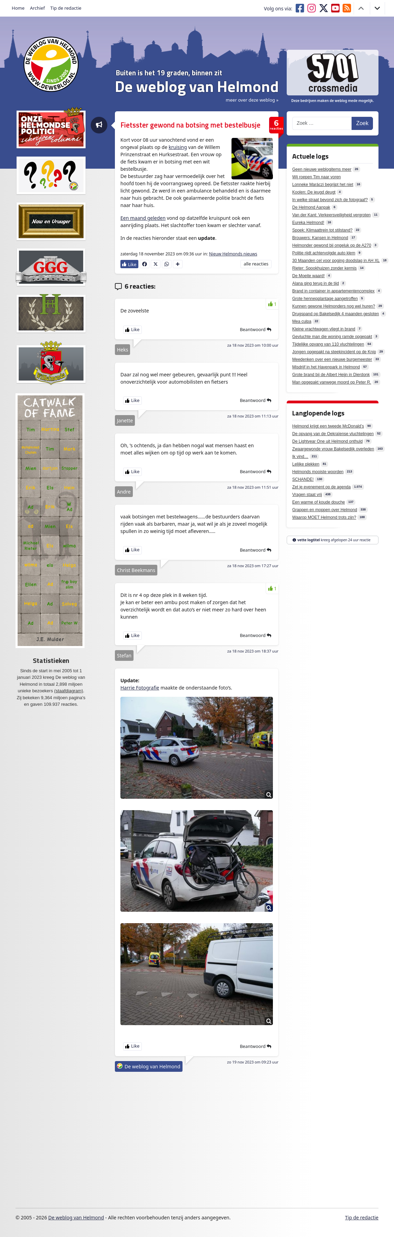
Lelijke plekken (305, 464)
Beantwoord (255, 329)
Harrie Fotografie (139, 687)
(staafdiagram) (68, 690)
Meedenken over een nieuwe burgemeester (332, 359)
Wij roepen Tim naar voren (316, 177)
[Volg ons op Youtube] (337, 8)
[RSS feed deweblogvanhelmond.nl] (348, 8)
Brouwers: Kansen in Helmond (320, 237)
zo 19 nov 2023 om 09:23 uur (252, 1062)
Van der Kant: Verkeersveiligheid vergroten (331, 215)
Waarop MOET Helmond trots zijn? (324, 517)
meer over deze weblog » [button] (252, 100)
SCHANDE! (303, 479)
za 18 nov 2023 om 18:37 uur (252, 651)
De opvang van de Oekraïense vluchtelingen (333, 433)
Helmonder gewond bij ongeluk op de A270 (331, 245)
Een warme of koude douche (318, 502)
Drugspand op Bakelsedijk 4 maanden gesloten (335, 313)
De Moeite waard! (308, 275)
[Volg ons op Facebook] (301, 8)
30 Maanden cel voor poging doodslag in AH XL (336, 260)
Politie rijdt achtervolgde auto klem (323, 253)
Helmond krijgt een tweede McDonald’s (328, 426)
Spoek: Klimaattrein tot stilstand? (322, 230)
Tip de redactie (65, 8)
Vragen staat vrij (307, 494)
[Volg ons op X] (325, 8)
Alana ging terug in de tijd (315, 283)
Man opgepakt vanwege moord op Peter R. (331, 382)
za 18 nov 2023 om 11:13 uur (252, 416)
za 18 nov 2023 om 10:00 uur (252, 345)
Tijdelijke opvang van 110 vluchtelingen (328, 344)
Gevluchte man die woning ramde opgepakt (332, 336)
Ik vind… (300, 456)
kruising (178, 147)
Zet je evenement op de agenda (321, 487)
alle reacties (256, 264)
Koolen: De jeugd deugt (313, 192)
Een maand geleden (143, 218)
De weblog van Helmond (152, 1066)
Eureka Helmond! (308, 222)
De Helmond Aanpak (311, 207)
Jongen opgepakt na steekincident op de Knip (334, 351)
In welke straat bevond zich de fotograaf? (330, 199)
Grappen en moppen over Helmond (324, 509)
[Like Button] (129, 264)
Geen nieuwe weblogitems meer (321, 169)
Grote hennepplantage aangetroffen (325, 298)
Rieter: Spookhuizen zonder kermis (324, 268)
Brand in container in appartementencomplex (333, 291)
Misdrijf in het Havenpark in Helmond (326, 367)
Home (18, 8)
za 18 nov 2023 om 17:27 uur (252, 565)
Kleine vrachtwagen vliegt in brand (323, 329)
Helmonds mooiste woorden (318, 471)
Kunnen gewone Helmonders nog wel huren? (333, 306)
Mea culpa (301, 321)
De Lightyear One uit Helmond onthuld (327, 441)
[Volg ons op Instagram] (313, 8)
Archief (37, 8)
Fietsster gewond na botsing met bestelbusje (190, 125)
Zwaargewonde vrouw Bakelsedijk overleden (333, 449)
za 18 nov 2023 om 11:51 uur (252, 487)
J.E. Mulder (50, 639)
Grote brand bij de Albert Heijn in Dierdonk (331, 374)
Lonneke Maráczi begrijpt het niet (322, 184)
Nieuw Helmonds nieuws (233, 254)
